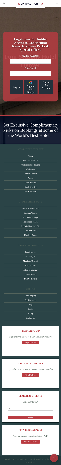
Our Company (30, 296)
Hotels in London (30, 222)
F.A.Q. (30, 313)
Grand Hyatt (30, 256)
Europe (30, 178)
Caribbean (30, 169)
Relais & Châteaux (30, 270)
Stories (30, 309)
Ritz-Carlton (30, 274)
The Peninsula (30, 265)
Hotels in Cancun (30, 213)
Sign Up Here (30, 375)
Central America (30, 174)
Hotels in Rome (30, 235)
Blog (30, 305)
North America (30, 183)
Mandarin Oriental (30, 261)
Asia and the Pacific (30, 160)
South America (30, 187)
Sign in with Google (31, 87)
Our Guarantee (31, 300)
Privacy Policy (30, 462)
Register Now (30, 343)
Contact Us (30, 318)
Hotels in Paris (30, 231)
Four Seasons (30, 252)
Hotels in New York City (31, 226)
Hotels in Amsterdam (30, 208)
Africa (30, 156)
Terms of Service (9, 459)
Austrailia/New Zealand (30, 165)
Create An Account (46, 85)
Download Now (30, 442)
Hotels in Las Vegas (30, 217)
